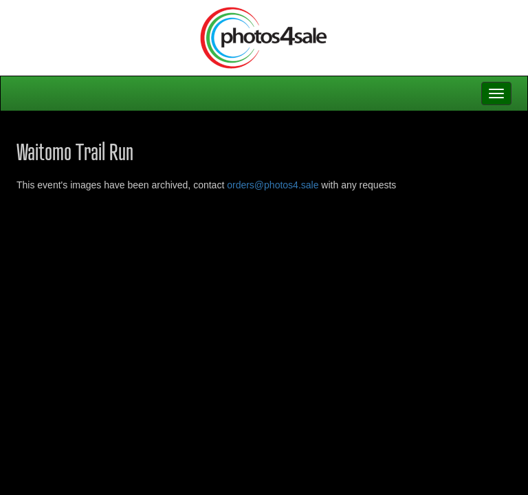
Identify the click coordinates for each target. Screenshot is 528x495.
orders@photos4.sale (272, 184)
